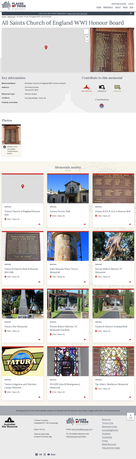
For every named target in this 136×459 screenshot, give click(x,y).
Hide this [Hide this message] (130, 13)
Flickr (53, 454)
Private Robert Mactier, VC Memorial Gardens (63, 328)
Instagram (44, 454)
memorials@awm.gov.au (82, 429)
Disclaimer (106, 433)
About (118, 7)
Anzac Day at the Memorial (77, 13)
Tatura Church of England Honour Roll (22, 213)
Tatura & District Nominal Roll (111, 326)
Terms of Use (107, 423)
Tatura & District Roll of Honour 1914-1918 (21, 270)
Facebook (36, 454)
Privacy (105, 441)
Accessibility (107, 437)
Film (131, 7)
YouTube (48, 454)
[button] (46, 47)
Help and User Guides (111, 448)
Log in (130, 4)
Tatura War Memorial (16, 326)
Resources (106, 419)
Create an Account (118, 4)
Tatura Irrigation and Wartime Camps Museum (20, 386)
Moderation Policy (109, 426)
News (125, 7)
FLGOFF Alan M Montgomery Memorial (65, 386)
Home (98, 7)
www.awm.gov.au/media (76, 436)
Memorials (108, 7)
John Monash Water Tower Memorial (64, 270)
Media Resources (109, 444)
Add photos (102, 91)
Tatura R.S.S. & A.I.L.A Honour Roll (112, 211)
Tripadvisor (40, 454)
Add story (117, 91)
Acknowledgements (110, 430)
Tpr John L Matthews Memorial (111, 384)
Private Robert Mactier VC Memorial (109, 270)
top (131, 418)
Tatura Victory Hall (60, 211)
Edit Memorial (86, 91)
